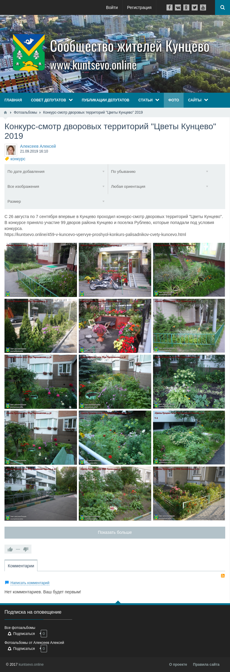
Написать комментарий (29, 583)
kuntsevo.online (31, 664)
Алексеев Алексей (38, 146)
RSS (222, 575)
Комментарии (21, 565)
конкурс (17, 158)
